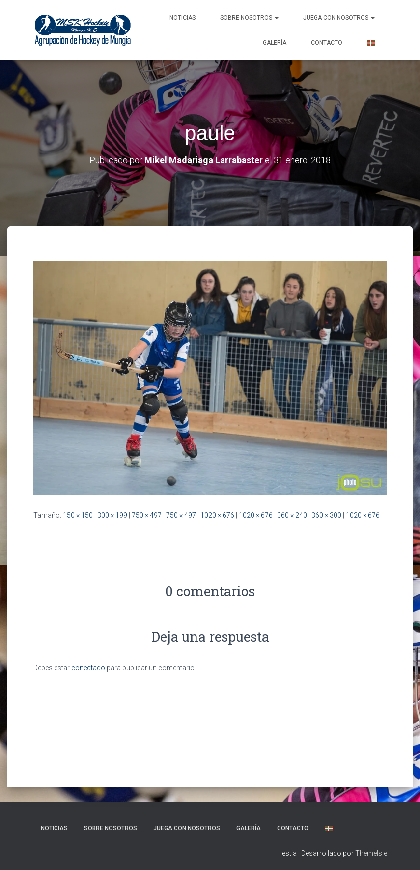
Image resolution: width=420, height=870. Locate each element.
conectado (88, 668)
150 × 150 (78, 515)
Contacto (326, 42)
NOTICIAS (182, 17)
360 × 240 (292, 515)
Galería (274, 42)
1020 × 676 (217, 515)
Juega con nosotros (339, 17)
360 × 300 (326, 515)
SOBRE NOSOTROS (249, 17)
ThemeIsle (371, 853)
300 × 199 (112, 515)
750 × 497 (147, 515)
